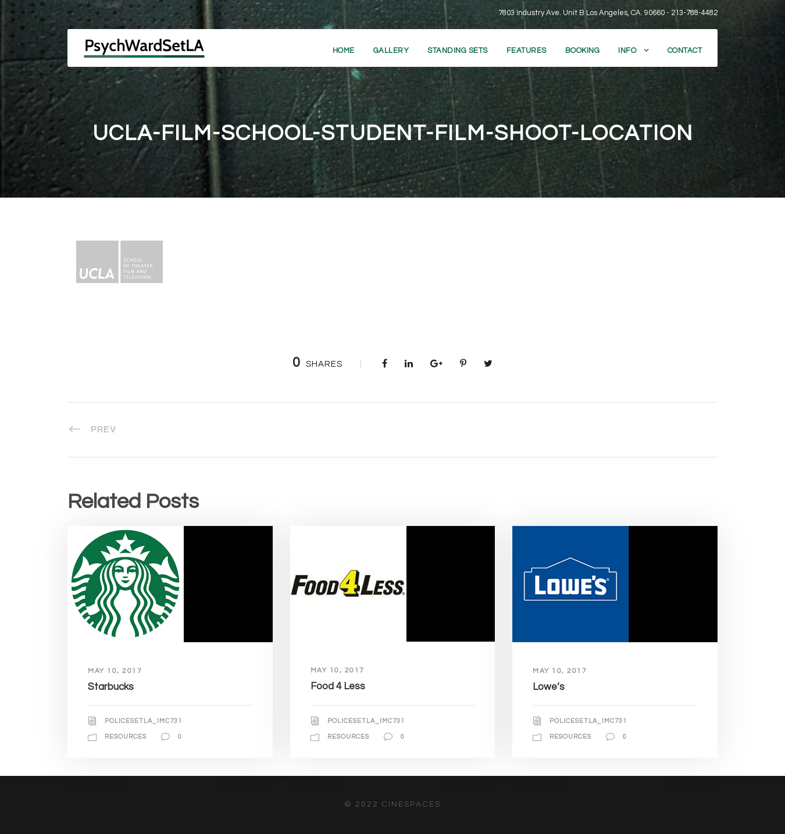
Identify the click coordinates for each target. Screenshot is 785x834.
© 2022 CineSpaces (392, 804)
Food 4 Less (338, 686)
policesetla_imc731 (143, 721)
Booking (582, 50)
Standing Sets (457, 50)
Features (526, 50)
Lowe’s (549, 687)
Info (627, 50)
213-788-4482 (694, 13)
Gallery (391, 50)
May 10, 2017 (115, 671)
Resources (126, 736)
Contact (685, 50)
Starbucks (111, 687)
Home (344, 50)
